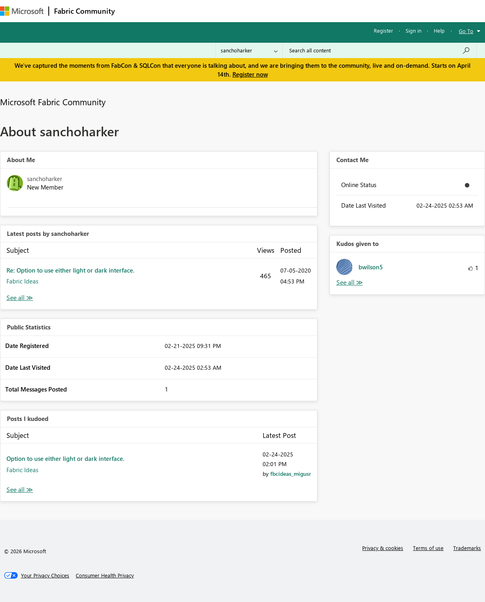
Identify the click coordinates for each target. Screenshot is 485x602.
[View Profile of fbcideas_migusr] (290, 473)
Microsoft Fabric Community (53, 101)
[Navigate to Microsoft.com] (22, 11)
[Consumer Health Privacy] (105, 575)
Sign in (413, 30)
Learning (304, 10)
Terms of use (428, 547)
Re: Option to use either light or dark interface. (70, 270)
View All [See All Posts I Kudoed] (19, 489)
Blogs (273, 10)
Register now (250, 74)
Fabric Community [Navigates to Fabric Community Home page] (84, 11)
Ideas (201, 10)
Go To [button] (466, 30)
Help (439, 30)
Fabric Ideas (22, 281)
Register (383, 30)
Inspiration (168, 10)
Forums (133, 10)
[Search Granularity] (249, 50)
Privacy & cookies (382, 547)
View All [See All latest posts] (19, 297)
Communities (237, 10)
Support (338, 10)
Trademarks (467, 547)
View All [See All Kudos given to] (349, 282)
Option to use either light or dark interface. (65, 458)
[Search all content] (379, 50)
